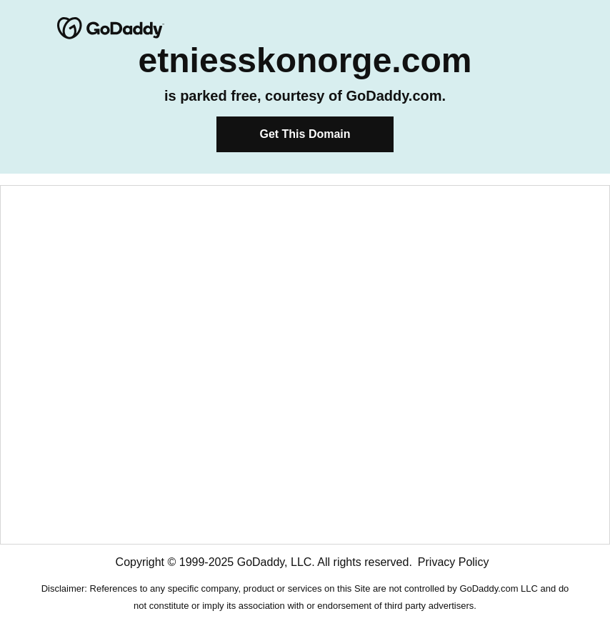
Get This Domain (304, 134)
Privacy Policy (453, 562)
